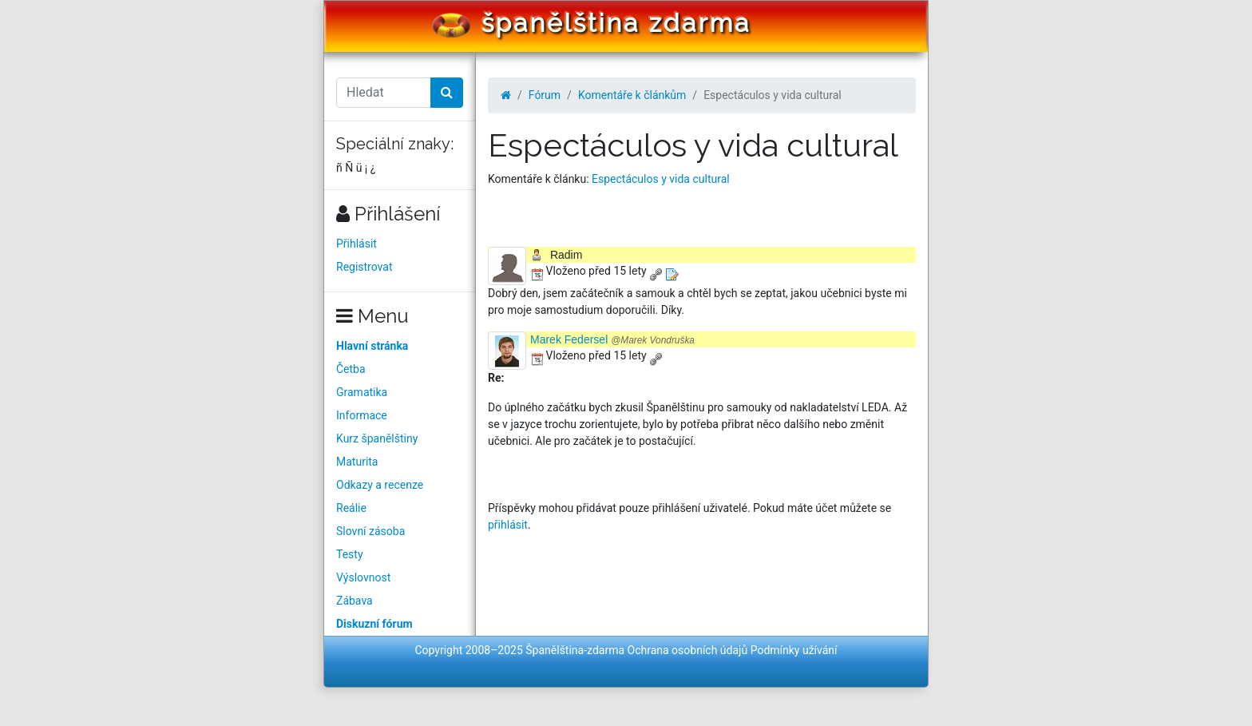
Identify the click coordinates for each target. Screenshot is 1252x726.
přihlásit (508, 524)
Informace (361, 415)
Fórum (545, 95)
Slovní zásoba (370, 531)
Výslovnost (363, 577)
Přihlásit (356, 243)
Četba (351, 369)
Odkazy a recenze (379, 484)
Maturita (357, 461)
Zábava (354, 600)
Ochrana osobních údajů (688, 650)
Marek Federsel (612, 339)
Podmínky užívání (794, 650)
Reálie (351, 508)
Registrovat (364, 266)
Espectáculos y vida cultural (661, 179)
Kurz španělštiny (377, 438)
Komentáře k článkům (632, 95)
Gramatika (361, 392)
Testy (349, 554)
